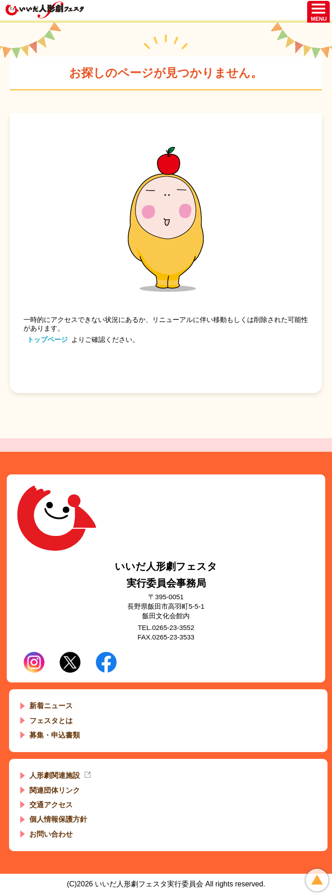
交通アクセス (51, 805)
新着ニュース (51, 706)
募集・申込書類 (54, 735)
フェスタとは (51, 721)
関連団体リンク (54, 790)
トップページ (47, 339)
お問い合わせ (51, 834)
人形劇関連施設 (54, 775)
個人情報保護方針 (58, 819)
